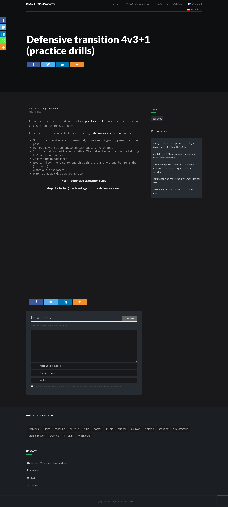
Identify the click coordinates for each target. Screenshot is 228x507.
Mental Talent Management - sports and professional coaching (174, 155)
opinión (149, 429)
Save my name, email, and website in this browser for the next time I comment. (78, 386)
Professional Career (137, 3)
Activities (34, 429)
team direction (37, 435)
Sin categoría (180, 429)
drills (86, 429)
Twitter (34, 478)
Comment (129, 318)
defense (157, 119)
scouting (164, 429)
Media (109, 429)
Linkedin (34, 485)
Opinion (135, 429)
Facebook (35, 470)
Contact (178, 3)
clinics (46, 429)
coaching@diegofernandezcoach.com (49, 462)
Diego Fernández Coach (41, 3)
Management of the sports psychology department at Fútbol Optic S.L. (173, 145)
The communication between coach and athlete (173, 191)
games (97, 429)
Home (114, 3)
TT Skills (69, 435)
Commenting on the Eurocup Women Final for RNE (176, 180)
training (54, 435)
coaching (60, 429)
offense (122, 429)
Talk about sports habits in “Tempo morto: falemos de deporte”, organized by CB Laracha (175, 168)
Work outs (84, 435)
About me (162, 3)
